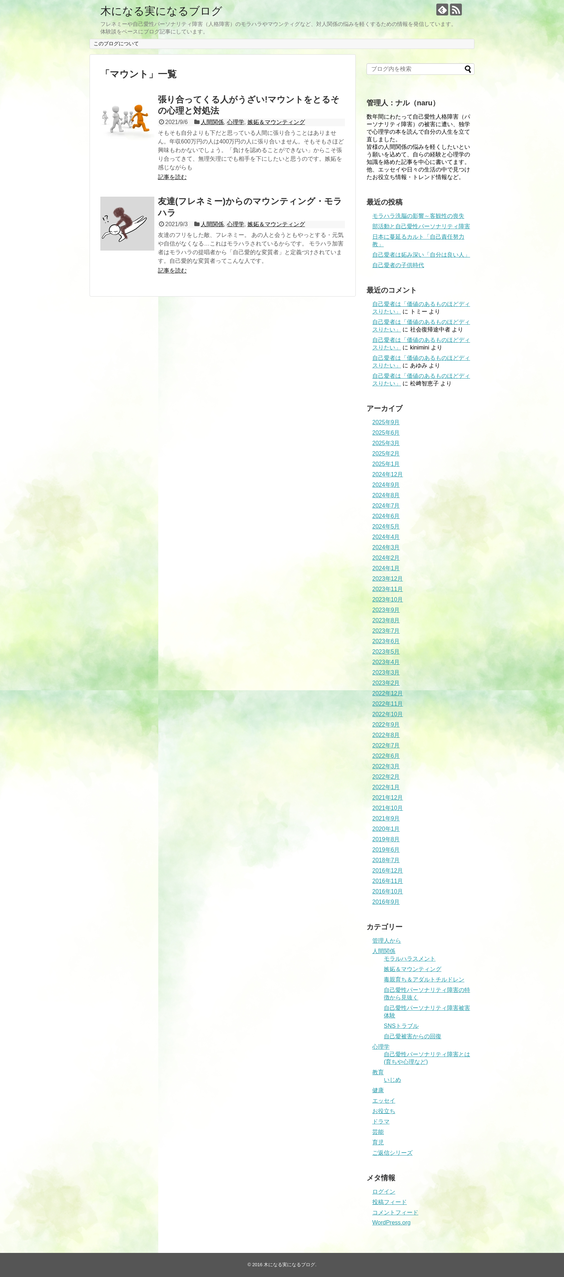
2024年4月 (386, 537)
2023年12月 (387, 579)
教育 (378, 1072)
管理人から (386, 941)
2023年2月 (386, 683)
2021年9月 (386, 818)
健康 (378, 1090)
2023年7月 (386, 631)
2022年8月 (386, 735)
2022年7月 (386, 745)
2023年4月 (386, 662)
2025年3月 (386, 443)
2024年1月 (386, 568)
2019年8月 (386, 839)
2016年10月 (387, 891)
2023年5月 (386, 652)
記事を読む (172, 177)
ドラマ (381, 1121)
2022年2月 (386, 777)
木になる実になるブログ (161, 11)
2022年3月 (386, 766)
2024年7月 (386, 506)
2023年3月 (386, 672)
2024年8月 (386, 495)
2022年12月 (387, 693)
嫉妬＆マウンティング (276, 122)
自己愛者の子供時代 (398, 265)
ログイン (383, 1192)
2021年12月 (387, 798)
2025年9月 (386, 422)
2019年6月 (386, 850)
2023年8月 (386, 620)
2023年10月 (387, 599)
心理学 (235, 122)
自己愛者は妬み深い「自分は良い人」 (421, 255)
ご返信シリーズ (392, 1153)
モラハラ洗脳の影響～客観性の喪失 (418, 216)
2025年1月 (386, 464)
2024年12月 (387, 474)
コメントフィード (395, 1212)
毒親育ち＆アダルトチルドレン (424, 979)
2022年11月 (387, 704)
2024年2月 (386, 558)
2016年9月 (386, 902)
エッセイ (383, 1101)
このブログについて (116, 43)
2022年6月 (386, 756)
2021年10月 (387, 808)
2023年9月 (386, 610)
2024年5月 (386, 526)
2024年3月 (386, 547)
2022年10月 (387, 714)
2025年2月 (386, 453)
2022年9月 (386, 725)
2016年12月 (387, 871)
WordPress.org (391, 1222)
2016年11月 (387, 881)
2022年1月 (386, 787)
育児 (378, 1142)
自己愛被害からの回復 (412, 1036)
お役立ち (383, 1111)
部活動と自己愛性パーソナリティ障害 (421, 226)
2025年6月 (386, 433)
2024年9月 (386, 485)
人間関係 (212, 122)
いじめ (392, 1080)
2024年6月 (386, 516)
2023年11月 (387, 589)
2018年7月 (386, 860)
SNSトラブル (401, 1026)
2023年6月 (386, 641)
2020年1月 (386, 829)
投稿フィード (389, 1202)
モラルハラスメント (410, 959)
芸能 (378, 1132)
